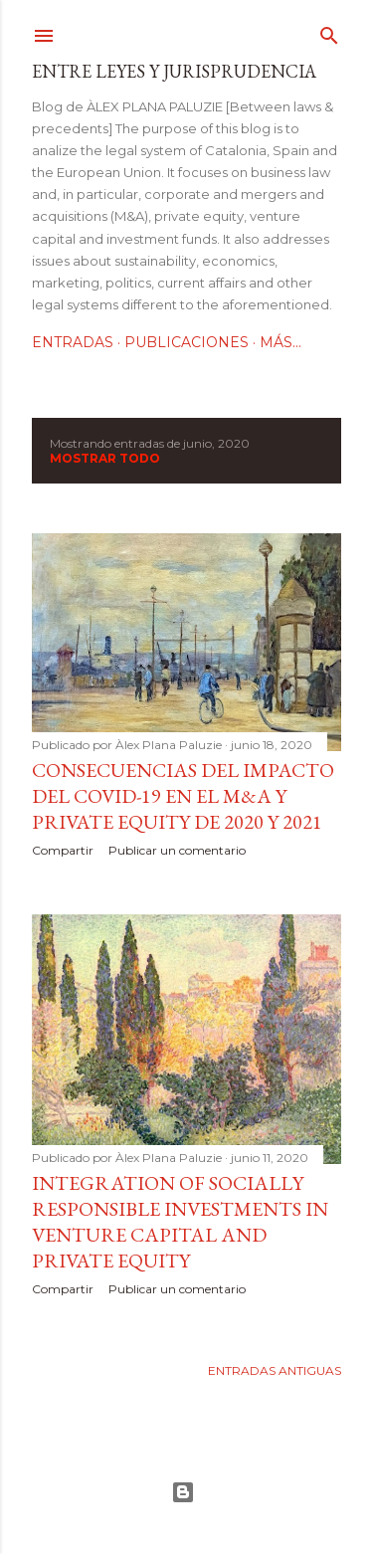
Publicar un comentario (177, 850)
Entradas (72, 342)
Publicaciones (186, 342)
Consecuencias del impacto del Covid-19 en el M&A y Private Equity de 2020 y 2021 (183, 796)
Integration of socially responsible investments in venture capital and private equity (180, 1221)
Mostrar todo (105, 458)
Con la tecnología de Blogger (183, 1492)
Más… (280, 342)
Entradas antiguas (274, 1370)
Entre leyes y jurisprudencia (174, 71)
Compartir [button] (62, 850)
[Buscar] (329, 31)
